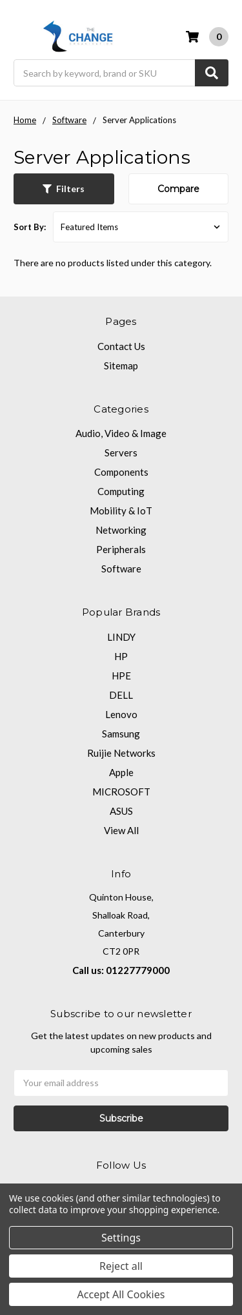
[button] (64, 188)
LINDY (121, 637)
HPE (121, 675)
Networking (121, 530)
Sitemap (121, 365)
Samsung (121, 733)
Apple (121, 772)
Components (121, 472)
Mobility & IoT (121, 510)
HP (121, 656)
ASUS (121, 811)
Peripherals (121, 549)
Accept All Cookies (121, 1294)
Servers (121, 452)
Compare (178, 189)
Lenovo (121, 714)
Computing (121, 491)
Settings (121, 1238)
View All (121, 830)
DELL (121, 695)
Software (121, 568)
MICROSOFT (121, 791)
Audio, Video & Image (121, 433)
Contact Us (121, 346)
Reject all (121, 1266)
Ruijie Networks (121, 753)
